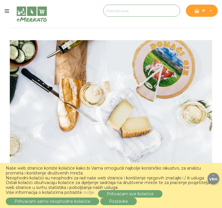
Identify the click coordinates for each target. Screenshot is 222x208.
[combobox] (135, 11)
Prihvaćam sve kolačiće (130, 193)
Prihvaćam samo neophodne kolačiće (52, 201)
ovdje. (89, 192)
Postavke (118, 201)
